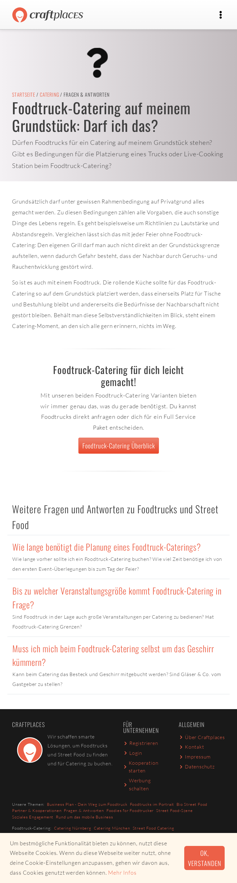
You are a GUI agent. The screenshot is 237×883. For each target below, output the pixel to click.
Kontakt (191, 747)
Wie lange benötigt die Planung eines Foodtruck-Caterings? (106, 546)
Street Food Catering (153, 828)
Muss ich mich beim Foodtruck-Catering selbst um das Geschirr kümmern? (113, 655)
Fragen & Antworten (84, 810)
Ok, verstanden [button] (204, 858)
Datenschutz (197, 766)
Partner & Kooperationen (36, 810)
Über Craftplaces (202, 737)
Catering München (112, 828)
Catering (49, 94)
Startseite (23, 94)
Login (132, 753)
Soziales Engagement (32, 816)
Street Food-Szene (174, 810)
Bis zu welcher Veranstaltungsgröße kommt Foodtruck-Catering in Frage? (117, 597)
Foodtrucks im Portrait (152, 804)
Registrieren (140, 743)
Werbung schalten (137, 784)
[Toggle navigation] (221, 14)
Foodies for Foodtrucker (130, 810)
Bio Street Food (192, 804)
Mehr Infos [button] (122, 872)
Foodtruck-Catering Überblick (118, 445)
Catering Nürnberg (72, 828)
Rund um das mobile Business (84, 816)
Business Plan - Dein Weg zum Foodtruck (87, 804)
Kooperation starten (140, 767)
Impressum (195, 757)
